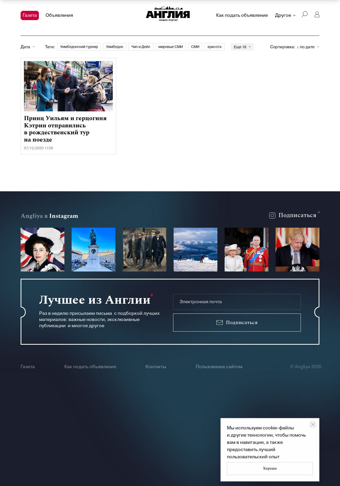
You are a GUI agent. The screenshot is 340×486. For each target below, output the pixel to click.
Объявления (59, 15)
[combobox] (308, 47)
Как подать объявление (242, 15)
